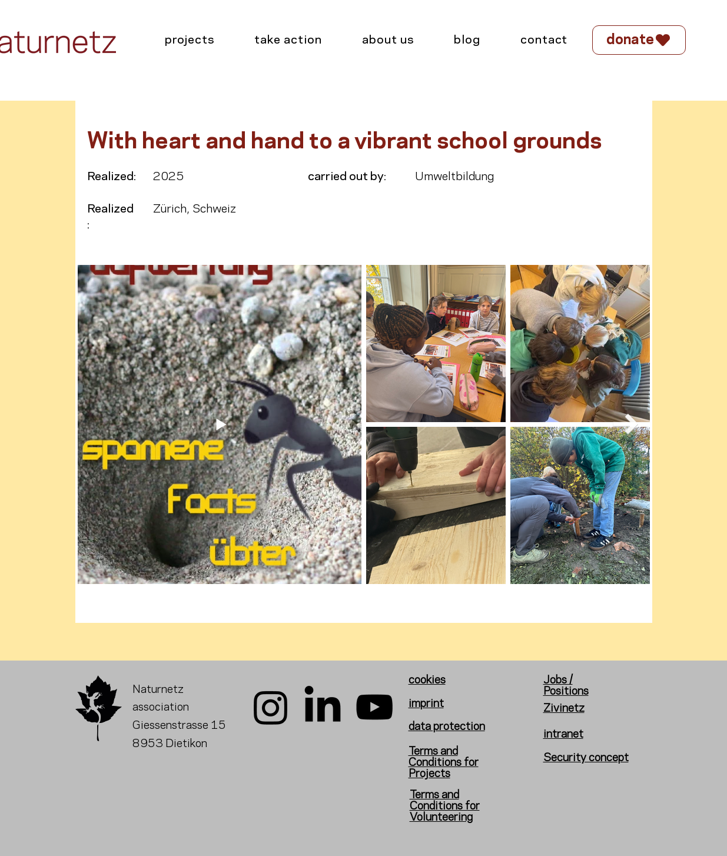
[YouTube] (374, 707)
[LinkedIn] (322, 707)
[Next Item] (626, 424)
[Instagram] (270, 707)
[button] (288, 40)
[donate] (639, 40)
